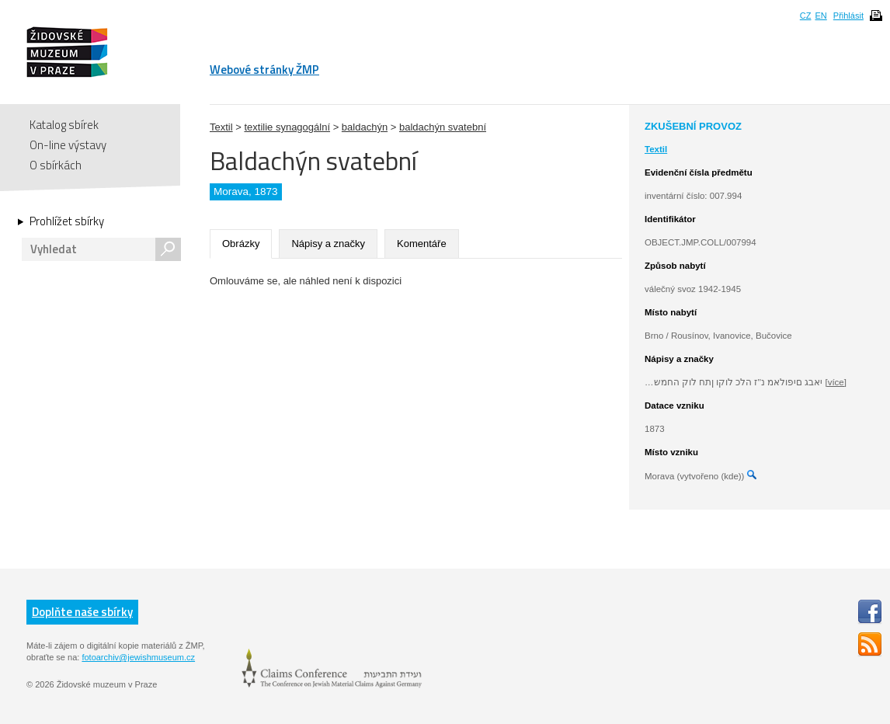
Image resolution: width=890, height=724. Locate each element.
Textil (221, 127)
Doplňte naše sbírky (82, 612)
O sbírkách (56, 165)
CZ (806, 15)
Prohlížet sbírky (67, 221)
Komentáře (422, 243)
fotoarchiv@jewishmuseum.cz (138, 657)
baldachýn (365, 127)
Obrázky (240, 243)
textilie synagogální (287, 127)
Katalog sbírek (64, 125)
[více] (835, 382)
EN (820, 15)
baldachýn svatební (442, 127)
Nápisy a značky (328, 243)
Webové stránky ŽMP (264, 69)
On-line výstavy (68, 145)
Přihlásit (848, 15)
